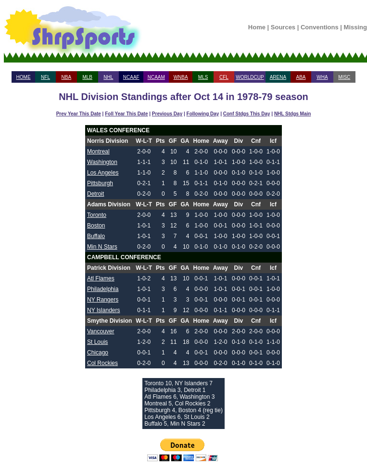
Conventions (320, 27)
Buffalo (96, 236)
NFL (45, 77)
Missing (355, 27)
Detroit (95, 193)
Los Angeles (102, 172)
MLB (87, 77)
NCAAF (131, 77)
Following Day (203, 113)
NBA (67, 77)
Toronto (96, 215)
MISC (344, 77)
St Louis (97, 342)
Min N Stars (102, 246)
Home (257, 27)
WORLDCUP (250, 77)
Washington (102, 162)
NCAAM (156, 77)
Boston (96, 225)
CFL (223, 77)
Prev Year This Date (78, 113)
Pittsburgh (100, 183)
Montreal (98, 151)
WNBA (181, 77)
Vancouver (100, 331)
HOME (23, 77)
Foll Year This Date (126, 113)
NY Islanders (103, 310)
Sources (283, 27)
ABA (300, 77)
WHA (322, 77)
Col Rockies (102, 363)
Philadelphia (102, 289)
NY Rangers (102, 299)
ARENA (278, 77)
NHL (108, 77)
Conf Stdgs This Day (246, 113)
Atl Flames (100, 278)
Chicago (97, 352)
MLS (203, 77)
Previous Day (167, 113)
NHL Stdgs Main (292, 113)
